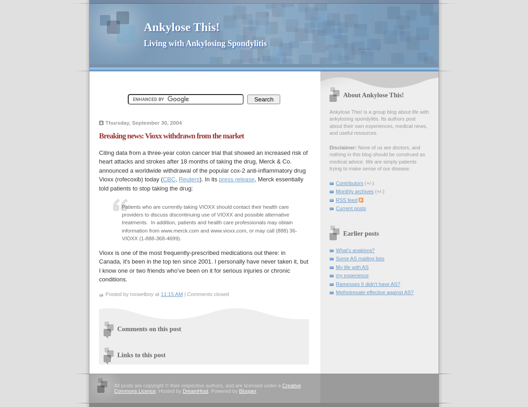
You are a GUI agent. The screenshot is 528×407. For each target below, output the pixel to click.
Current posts (351, 208)
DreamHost (195, 391)
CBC (169, 179)
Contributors (349, 183)
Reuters (189, 179)
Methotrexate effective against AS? (375, 292)
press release (237, 179)
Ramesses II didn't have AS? (368, 284)
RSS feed (346, 200)
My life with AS (352, 267)
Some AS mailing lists (360, 258)
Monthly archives (355, 191)
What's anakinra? (355, 250)
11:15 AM (172, 294)
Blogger (247, 391)
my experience (352, 275)
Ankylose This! (182, 27)
